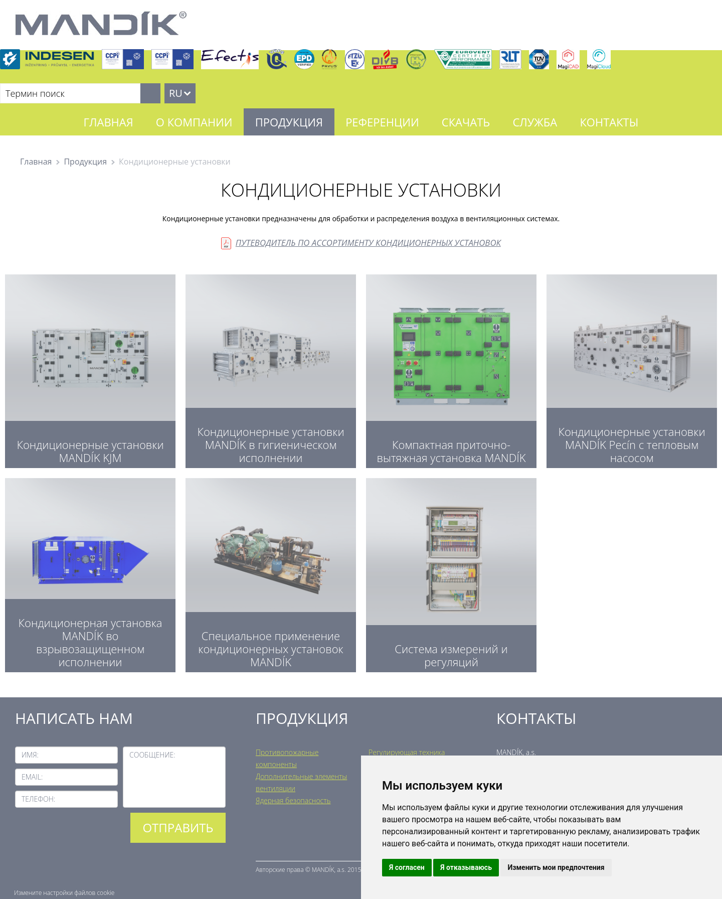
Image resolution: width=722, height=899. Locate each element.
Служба (534, 121)
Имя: (30, 755)
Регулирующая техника (407, 752)
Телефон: (38, 799)
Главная (108, 121)
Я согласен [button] (407, 867)
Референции (382, 121)
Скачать (466, 121)
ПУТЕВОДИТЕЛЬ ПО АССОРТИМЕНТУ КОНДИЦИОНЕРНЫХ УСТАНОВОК (368, 242)
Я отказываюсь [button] (466, 867)
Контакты (609, 121)
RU (176, 93)
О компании (194, 121)
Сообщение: (152, 755)
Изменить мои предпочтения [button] (555, 867)
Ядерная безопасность (293, 800)
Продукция (289, 121)
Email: (32, 777)
